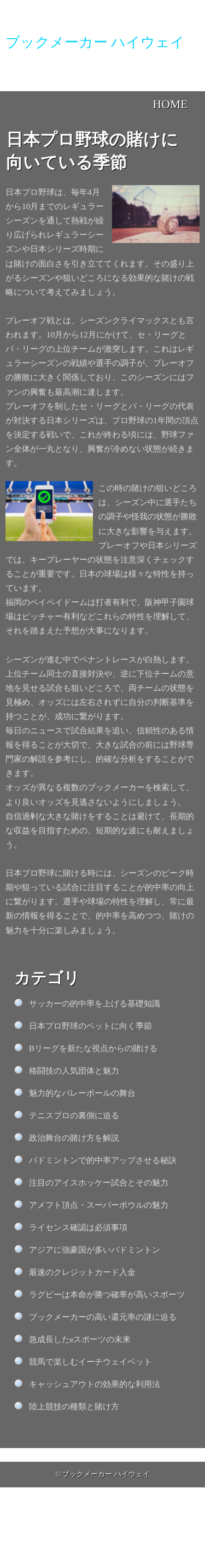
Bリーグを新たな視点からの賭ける (93, 1048)
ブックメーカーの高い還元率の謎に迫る (103, 1316)
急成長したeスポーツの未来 (80, 1339)
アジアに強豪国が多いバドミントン (94, 1249)
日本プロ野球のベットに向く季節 (90, 1025)
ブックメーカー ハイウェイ (105, 1474)
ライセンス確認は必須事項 (78, 1227)
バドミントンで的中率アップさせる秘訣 (103, 1160)
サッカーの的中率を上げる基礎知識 (94, 1003)
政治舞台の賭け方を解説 (74, 1137)
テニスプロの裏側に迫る (74, 1115)
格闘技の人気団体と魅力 (74, 1070)
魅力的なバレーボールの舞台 (82, 1093)
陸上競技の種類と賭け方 (74, 1406)
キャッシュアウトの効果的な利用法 (94, 1384)
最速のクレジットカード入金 (82, 1272)
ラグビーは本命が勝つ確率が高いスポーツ (107, 1294)
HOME (170, 104)
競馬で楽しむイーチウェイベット (90, 1361)
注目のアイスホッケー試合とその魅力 (98, 1182)
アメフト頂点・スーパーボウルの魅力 (98, 1204)
